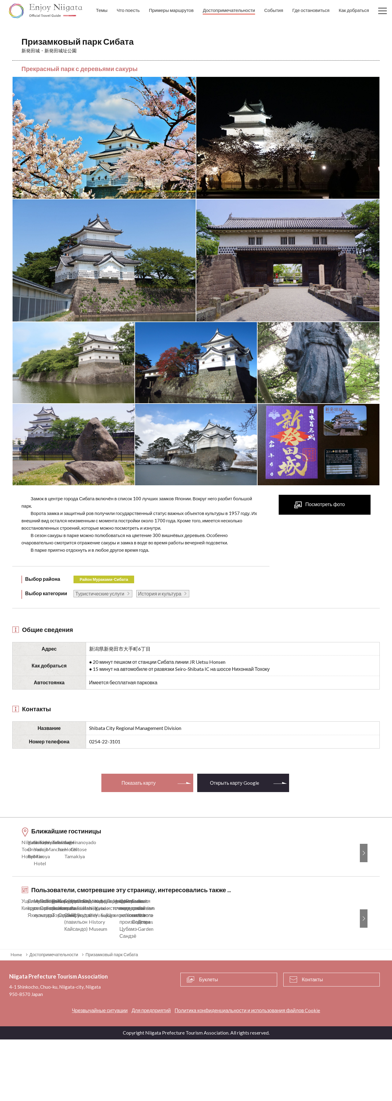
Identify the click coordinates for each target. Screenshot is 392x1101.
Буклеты (208, 1040)
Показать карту (139, 783)
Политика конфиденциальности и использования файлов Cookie (247, 1072)
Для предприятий (151, 1072)
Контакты (312, 1040)
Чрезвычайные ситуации (100, 1072)
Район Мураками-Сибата (104, 579)
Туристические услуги (99, 593)
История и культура (159, 593)
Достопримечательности (53, 1015)
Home (16, 1015)
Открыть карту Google (234, 783)
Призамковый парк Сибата (111, 1015)
